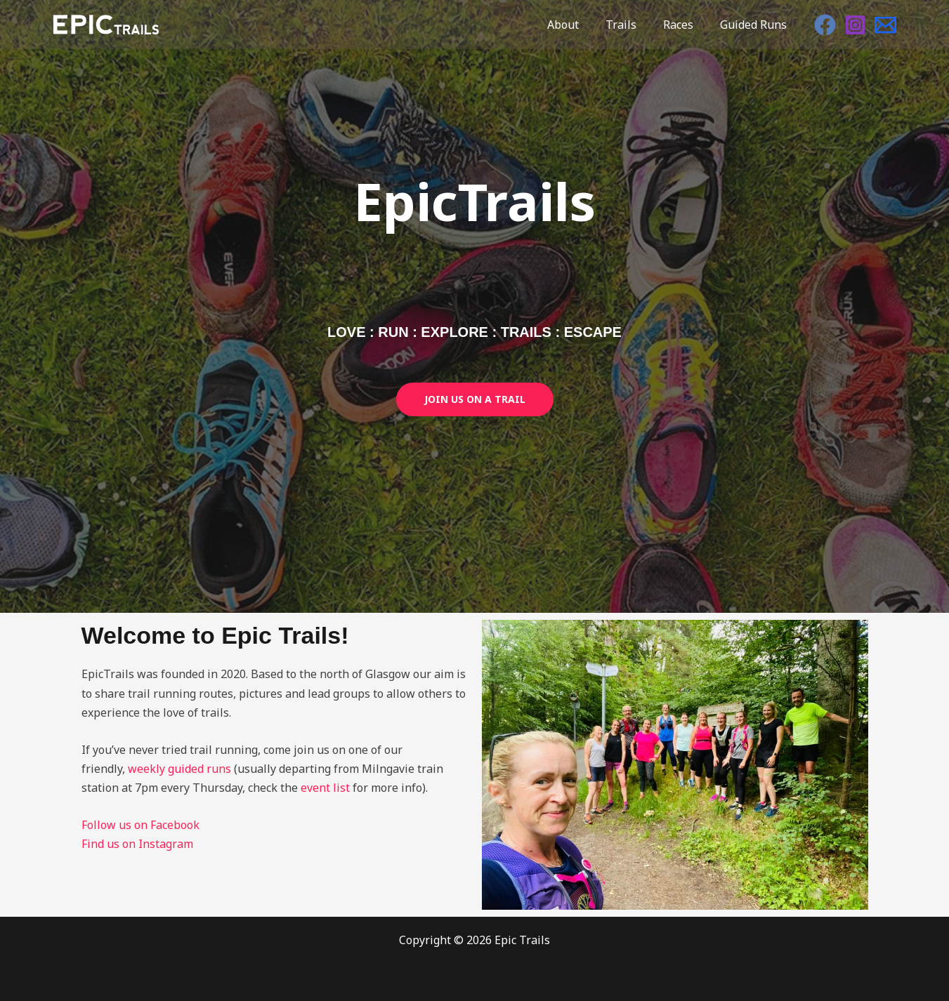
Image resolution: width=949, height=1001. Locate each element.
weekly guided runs (179, 768)
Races (684, 24)
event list (325, 787)
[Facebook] (825, 25)
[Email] (885, 25)
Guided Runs (755, 24)
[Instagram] (855, 25)
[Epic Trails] (106, 23)
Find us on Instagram (137, 843)
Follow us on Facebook (140, 825)
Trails (631, 24)
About (578, 24)
